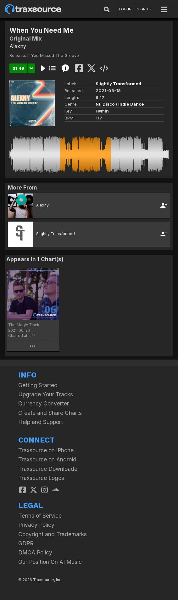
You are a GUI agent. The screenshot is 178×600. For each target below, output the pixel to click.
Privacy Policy (36, 524)
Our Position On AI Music (50, 562)
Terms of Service (40, 515)
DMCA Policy (35, 552)
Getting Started (38, 385)
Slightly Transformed (118, 83)
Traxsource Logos (41, 478)
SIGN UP (144, 9)
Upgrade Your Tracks (45, 394)
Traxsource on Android (47, 459)
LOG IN (125, 9)
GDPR (26, 543)
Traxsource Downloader (48, 468)
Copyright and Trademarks (52, 534)
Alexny (17, 46)
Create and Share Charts (50, 413)
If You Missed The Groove (53, 55)
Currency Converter (43, 403)
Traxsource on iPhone (46, 450)
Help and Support (40, 422)
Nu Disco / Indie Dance (120, 104)
